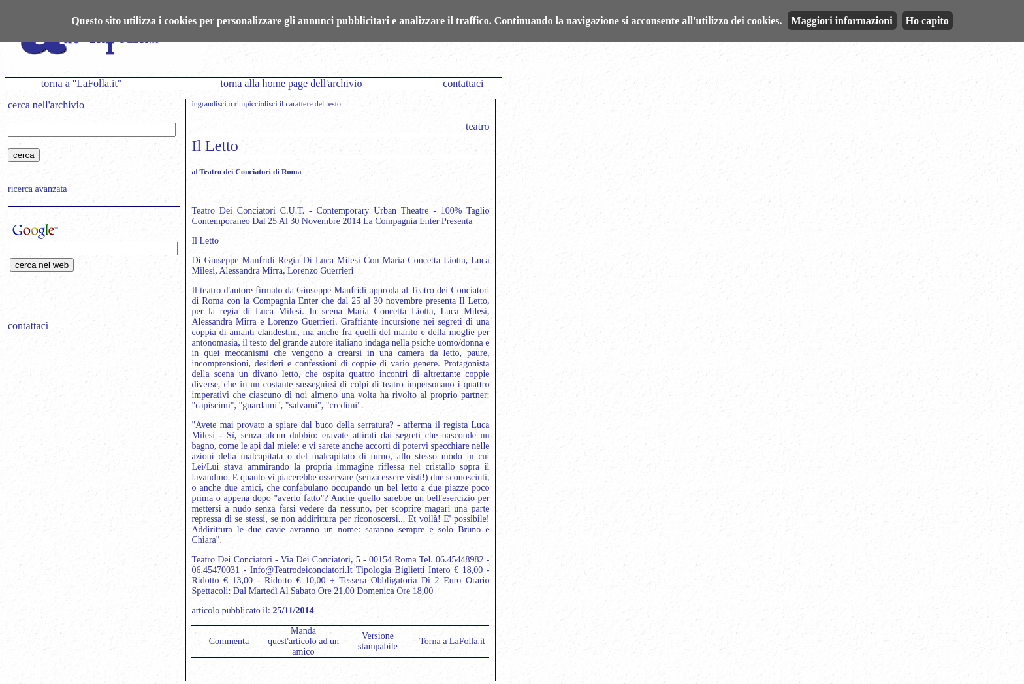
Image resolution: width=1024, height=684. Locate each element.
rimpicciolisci (256, 103)
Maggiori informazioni (842, 20)
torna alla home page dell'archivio (291, 83)
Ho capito (927, 20)
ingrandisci (208, 103)
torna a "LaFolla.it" (81, 83)
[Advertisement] (89, 425)
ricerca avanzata (37, 189)
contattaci (463, 83)
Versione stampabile (378, 641)
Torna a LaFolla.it (452, 641)
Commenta (229, 641)
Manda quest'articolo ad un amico (303, 641)
